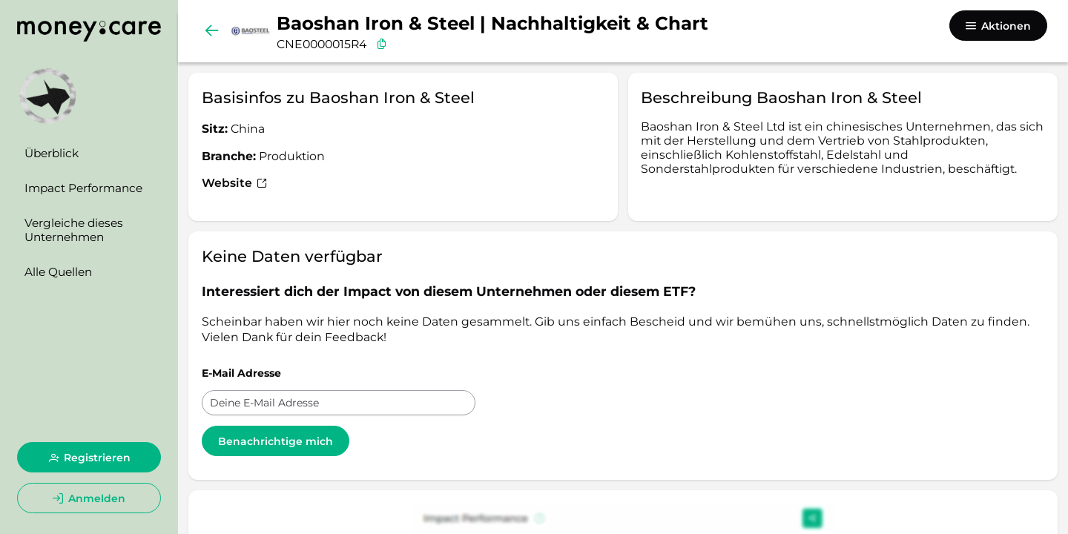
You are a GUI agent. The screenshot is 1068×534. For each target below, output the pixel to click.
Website (234, 183)
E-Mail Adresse (241, 373)
